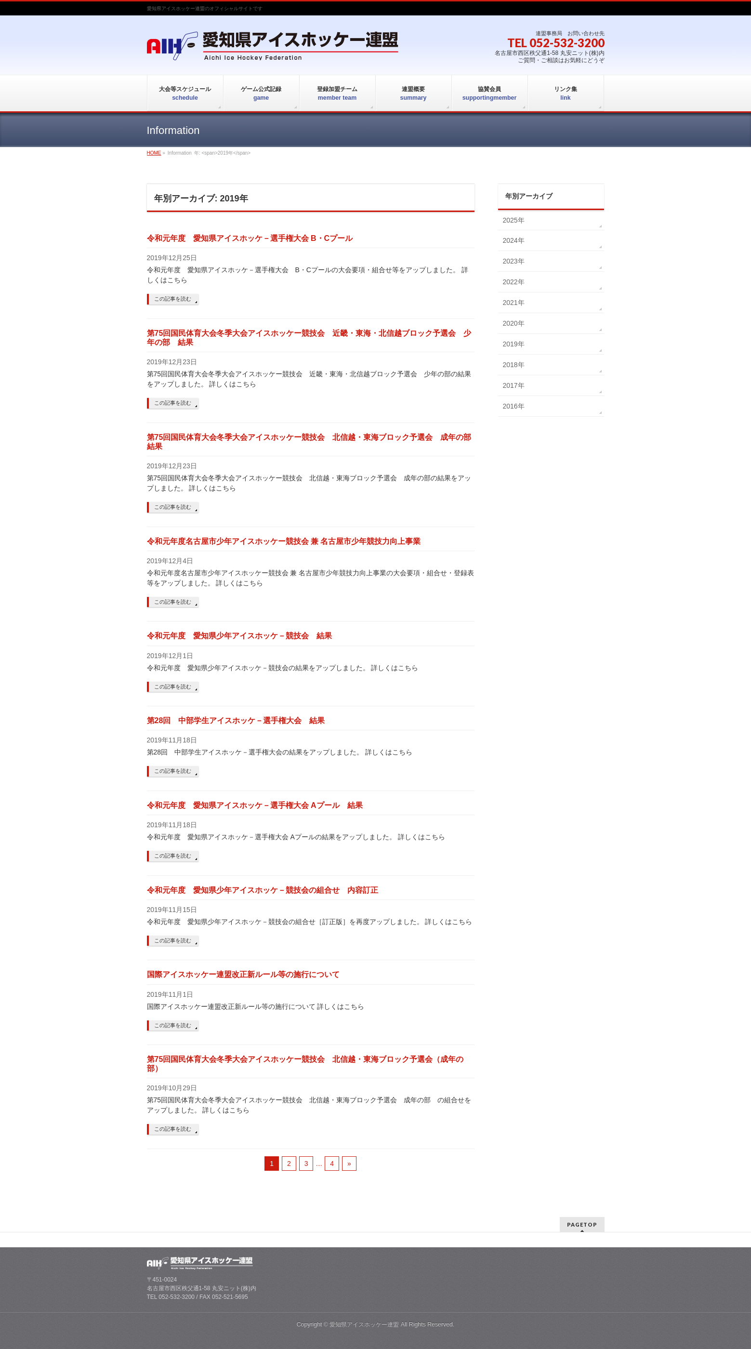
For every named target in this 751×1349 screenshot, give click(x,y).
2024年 (514, 240)
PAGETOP (582, 1224)
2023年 (514, 261)
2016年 (514, 406)
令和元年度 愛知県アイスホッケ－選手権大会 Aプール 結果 (255, 805)
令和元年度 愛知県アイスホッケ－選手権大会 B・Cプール (250, 238)
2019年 (514, 344)
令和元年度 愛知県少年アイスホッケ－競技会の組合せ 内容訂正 (262, 890)
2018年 (514, 365)
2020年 (514, 323)
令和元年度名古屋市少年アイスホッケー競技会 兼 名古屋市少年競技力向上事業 (284, 541)
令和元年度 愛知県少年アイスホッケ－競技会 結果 (239, 636)
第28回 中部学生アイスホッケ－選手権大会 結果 (236, 720)
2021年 (514, 302)
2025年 (514, 220)
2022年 (514, 282)
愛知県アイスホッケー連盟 (364, 1324)
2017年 (514, 385)
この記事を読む (172, 299)
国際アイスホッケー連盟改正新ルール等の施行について (243, 974)
